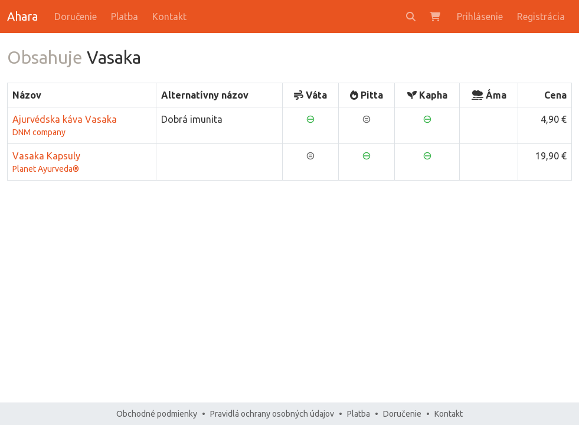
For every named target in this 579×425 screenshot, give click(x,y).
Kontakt (169, 16)
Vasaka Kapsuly (81, 163)
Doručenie (75, 16)
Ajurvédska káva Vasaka (81, 126)
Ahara (22, 16)
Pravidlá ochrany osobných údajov (272, 414)
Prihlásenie (480, 16)
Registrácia (541, 16)
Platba (124, 16)
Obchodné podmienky (156, 414)
